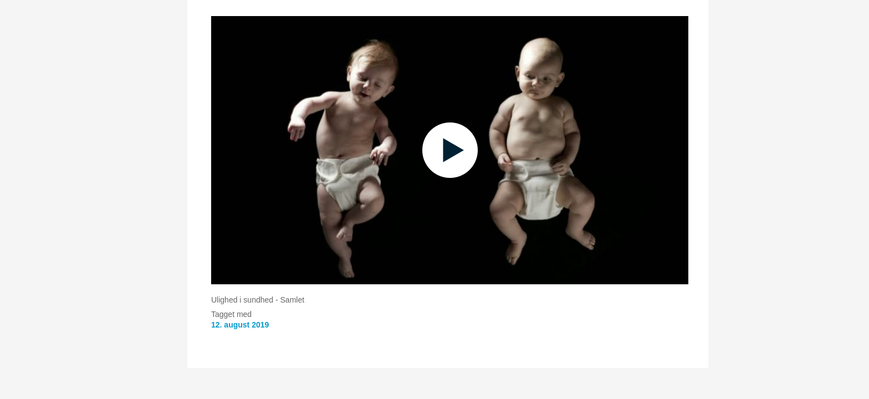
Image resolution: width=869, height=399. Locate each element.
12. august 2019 (240, 324)
